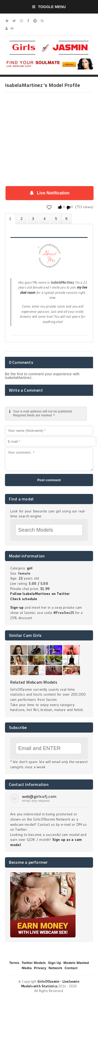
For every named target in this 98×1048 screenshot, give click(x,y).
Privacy (40, 968)
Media (27, 968)
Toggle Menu (49, 7)
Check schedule (23, 598)
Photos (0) (21, 218)
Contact (71, 968)
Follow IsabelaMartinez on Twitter (40, 593)
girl (30, 568)
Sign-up (17, 607)
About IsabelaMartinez (10, 218)
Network (55, 968)
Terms (14, 963)
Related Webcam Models (33, 682)
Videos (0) (33, 218)
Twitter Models (33, 963)
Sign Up (54, 963)
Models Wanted (76, 963)
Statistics (44, 218)
